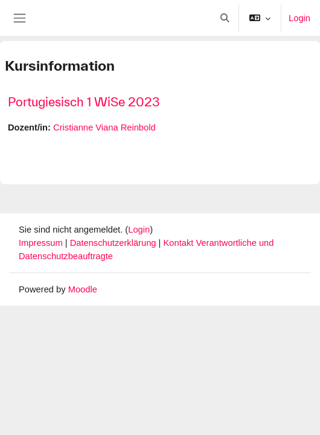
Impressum (42, 243)
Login (299, 18)
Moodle (82, 289)
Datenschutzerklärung (114, 243)
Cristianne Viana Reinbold (104, 127)
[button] (224, 18)
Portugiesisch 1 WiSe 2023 (84, 102)
